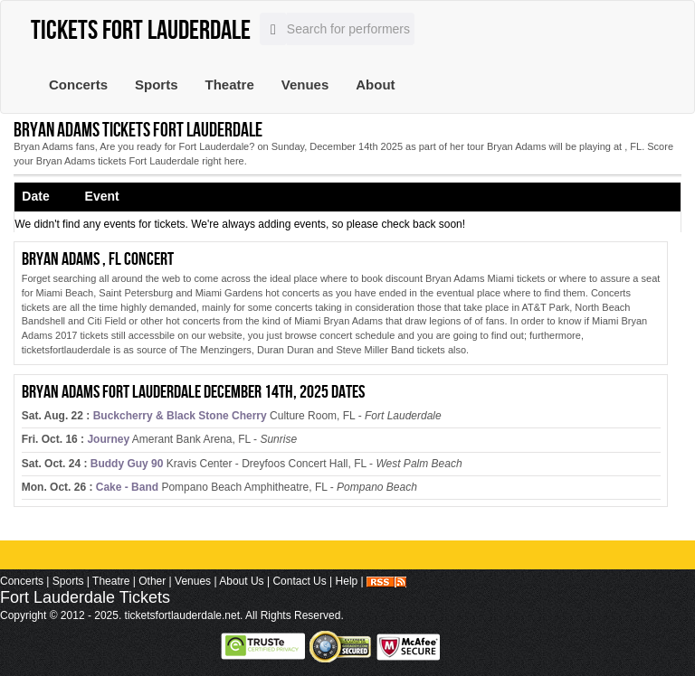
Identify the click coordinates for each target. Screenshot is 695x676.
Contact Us (299, 581)
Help (347, 581)
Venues (305, 84)
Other (152, 581)
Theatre (229, 84)
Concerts (78, 84)
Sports (156, 84)
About (375, 84)
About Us (241, 581)
